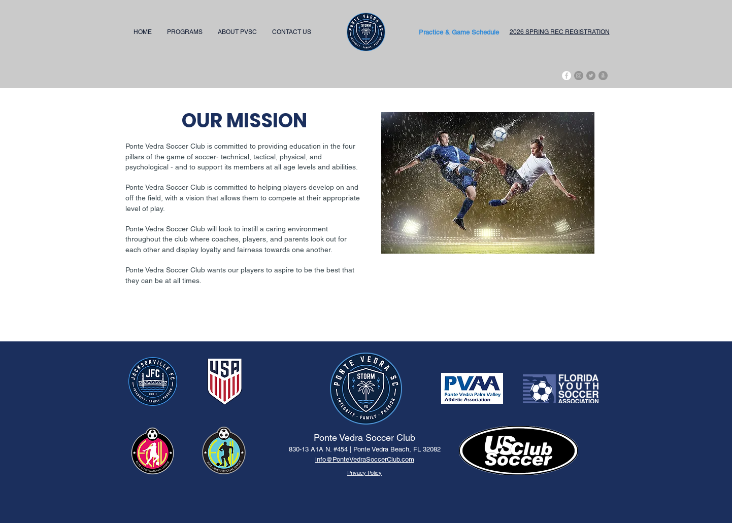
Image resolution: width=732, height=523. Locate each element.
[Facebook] (566, 75)
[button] (184, 32)
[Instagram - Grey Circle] (578, 75)
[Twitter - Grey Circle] (590, 75)
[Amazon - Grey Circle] (603, 75)
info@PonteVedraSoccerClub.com (364, 459)
